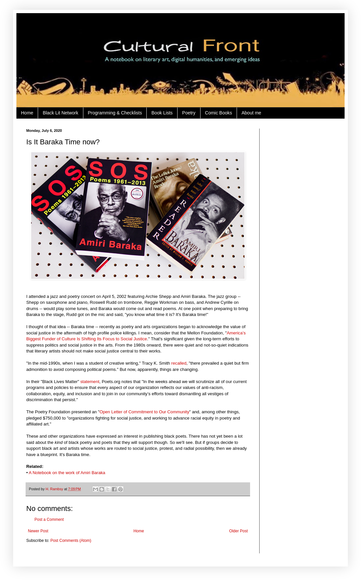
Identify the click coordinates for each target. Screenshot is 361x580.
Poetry (188, 112)
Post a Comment (49, 519)
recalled (178, 363)
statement (89, 381)
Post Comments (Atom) (70, 540)
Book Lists (162, 112)
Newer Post (38, 531)
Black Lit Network (60, 112)
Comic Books (218, 112)
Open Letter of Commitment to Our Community (144, 411)
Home (27, 112)
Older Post (238, 531)
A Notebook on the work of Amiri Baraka (67, 472)
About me (251, 112)
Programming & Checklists (115, 112)
